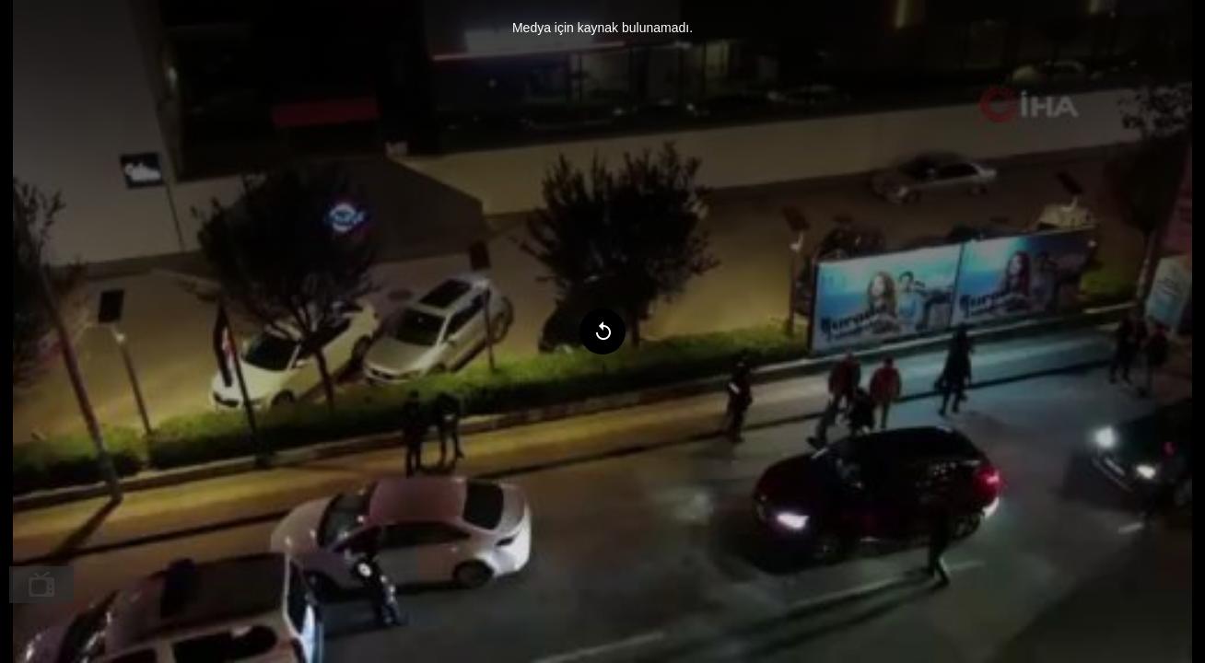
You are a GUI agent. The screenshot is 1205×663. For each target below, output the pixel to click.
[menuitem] (41, 584)
